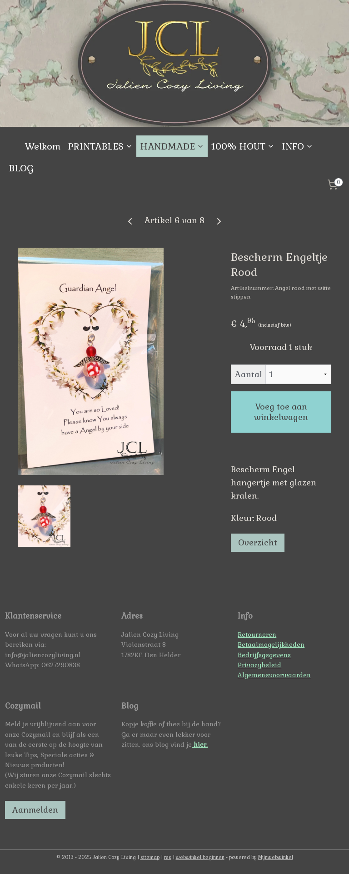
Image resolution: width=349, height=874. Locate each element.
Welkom (42, 146)
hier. (200, 744)
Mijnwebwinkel (275, 857)
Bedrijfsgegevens (264, 655)
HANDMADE (172, 146)
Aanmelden (35, 809)
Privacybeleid (259, 665)
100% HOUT (242, 146)
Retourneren (257, 634)
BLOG (21, 168)
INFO (297, 146)
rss (167, 857)
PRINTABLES (100, 146)
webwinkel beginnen (200, 857)
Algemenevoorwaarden (274, 675)
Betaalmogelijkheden (271, 644)
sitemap (150, 857)
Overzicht (257, 543)
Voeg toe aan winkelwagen (281, 412)
